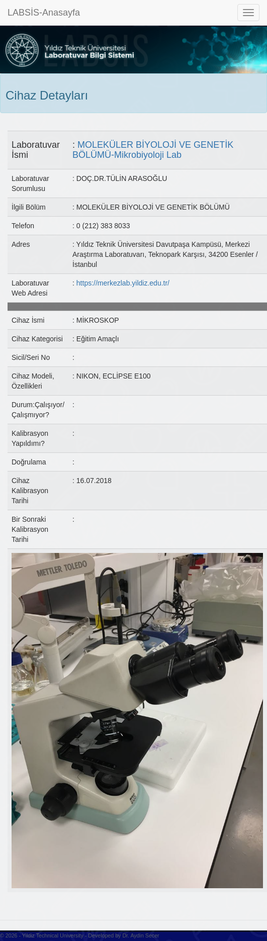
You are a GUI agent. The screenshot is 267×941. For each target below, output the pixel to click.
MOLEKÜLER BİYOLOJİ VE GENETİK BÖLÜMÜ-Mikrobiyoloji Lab (152, 150)
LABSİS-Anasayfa (44, 13)
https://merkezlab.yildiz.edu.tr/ (122, 283)
